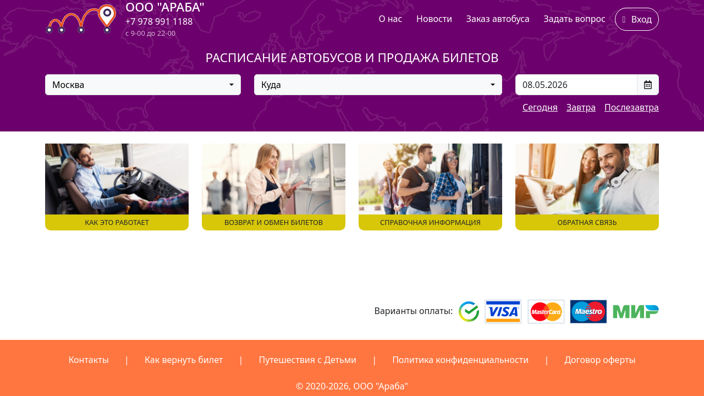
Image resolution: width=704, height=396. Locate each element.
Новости (434, 19)
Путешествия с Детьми (307, 360)
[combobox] (143, 84)
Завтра (581, 107)
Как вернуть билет (184, 360)
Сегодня (540, 107)
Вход (637, 19)
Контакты (88, 360)
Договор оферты (599, 360)
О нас (390, 19)
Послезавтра (631, 107)
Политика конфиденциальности (460, 360)
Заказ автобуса (498, 19)
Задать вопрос (575, 19)
